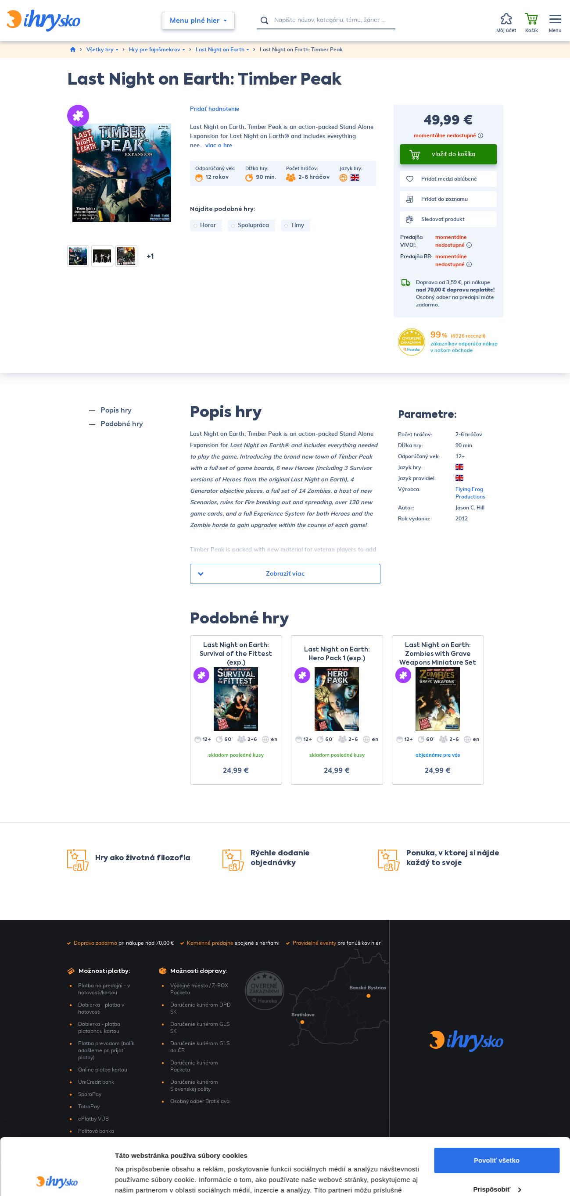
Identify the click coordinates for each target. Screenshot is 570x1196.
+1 (150, 256)
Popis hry (116, 410)
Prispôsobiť (497, 1132)
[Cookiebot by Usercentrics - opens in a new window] (56, 1178)
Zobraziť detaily (140, 1178)
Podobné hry (121, 423)
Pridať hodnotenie (214, 109)
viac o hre (218, 146)
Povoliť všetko (497, 1103)
